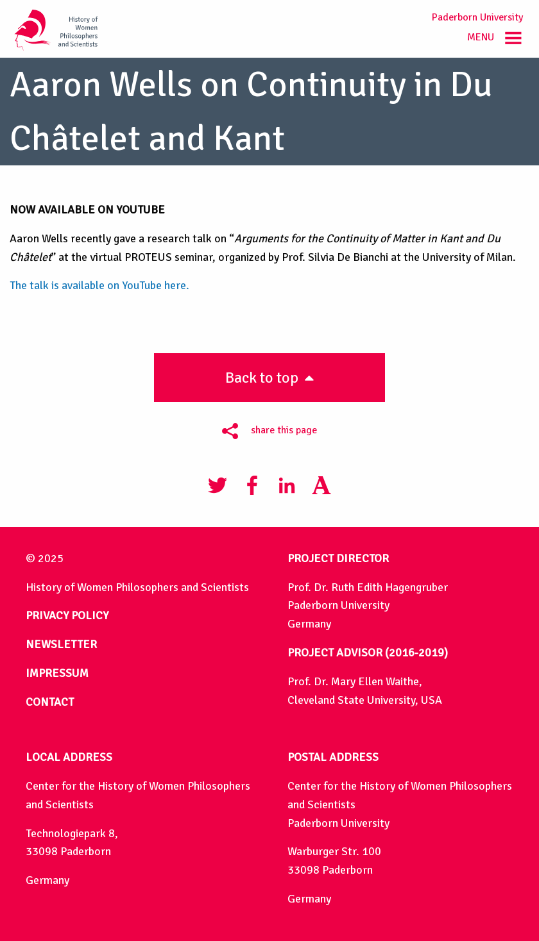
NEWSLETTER (61, 644)
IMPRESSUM (57, 673)
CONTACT (50, 702)
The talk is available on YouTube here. (99, 285)
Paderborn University (477, 17)
